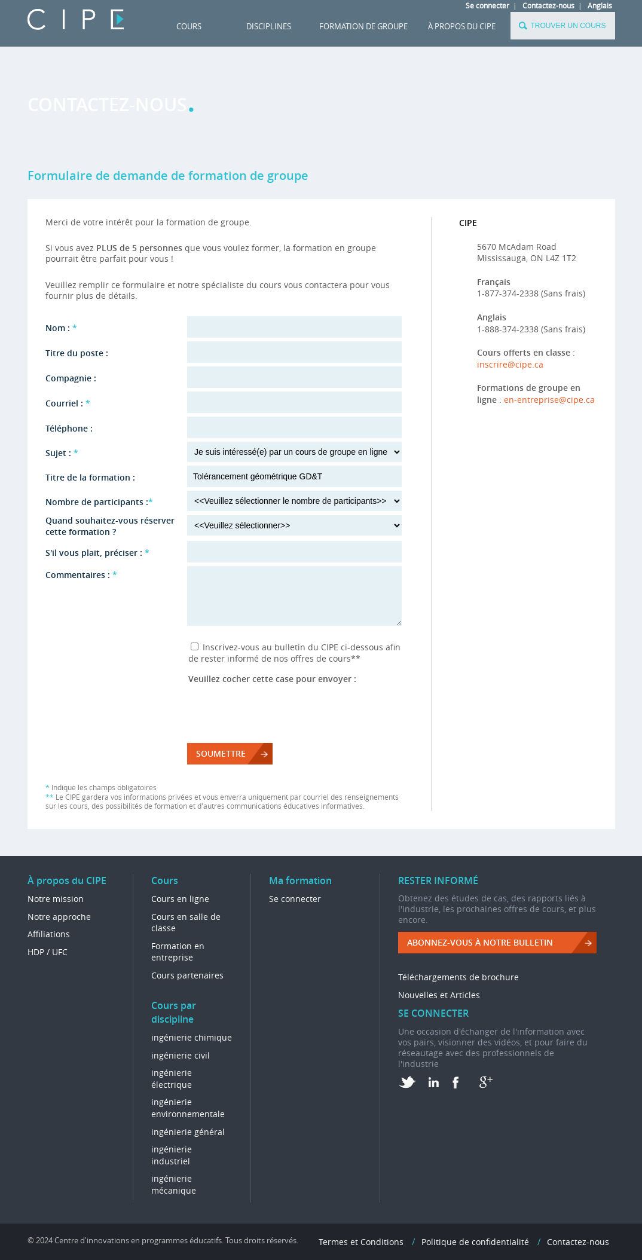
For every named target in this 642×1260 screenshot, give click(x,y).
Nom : (61, 328)
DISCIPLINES (268, 26)
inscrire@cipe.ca (510, 364)
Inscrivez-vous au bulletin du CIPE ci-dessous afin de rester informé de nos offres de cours (294, 652)
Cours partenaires (187, 975)
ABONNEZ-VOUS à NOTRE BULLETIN (480, 942)
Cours (188, 26)
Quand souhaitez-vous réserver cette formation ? (110, 526)
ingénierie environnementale (188, 1108)
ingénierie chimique (191, 1037)
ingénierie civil (180, 1055)
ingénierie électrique (171, 1078)
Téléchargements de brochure (458, 977)
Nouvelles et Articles (439, 995)
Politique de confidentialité (475, 1241)
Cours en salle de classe (186, 922)
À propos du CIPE (462, 26)
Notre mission (55, 898)
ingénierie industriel (171, 1155)
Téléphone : (69, 428)
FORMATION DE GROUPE (363, 26)
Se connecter (487, 5)
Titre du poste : (76, 353)
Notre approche (59, 916)
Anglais (600, 5)
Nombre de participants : (99, 501)
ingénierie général (188, 1131)
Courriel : (67, 403)
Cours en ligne (180, 898)
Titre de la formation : (90, 477)
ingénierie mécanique (173, 1184)
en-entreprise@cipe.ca (549, 399)
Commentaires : (81, 574)
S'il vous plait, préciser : (97, 552)
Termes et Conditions (361, 1241)
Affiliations (48, 934)
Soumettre (221, 753)
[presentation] (279, 707)
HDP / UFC (47, 952)
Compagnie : (70, 378)
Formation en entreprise (177, 952)
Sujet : (61, 452)
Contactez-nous (548, 5)
